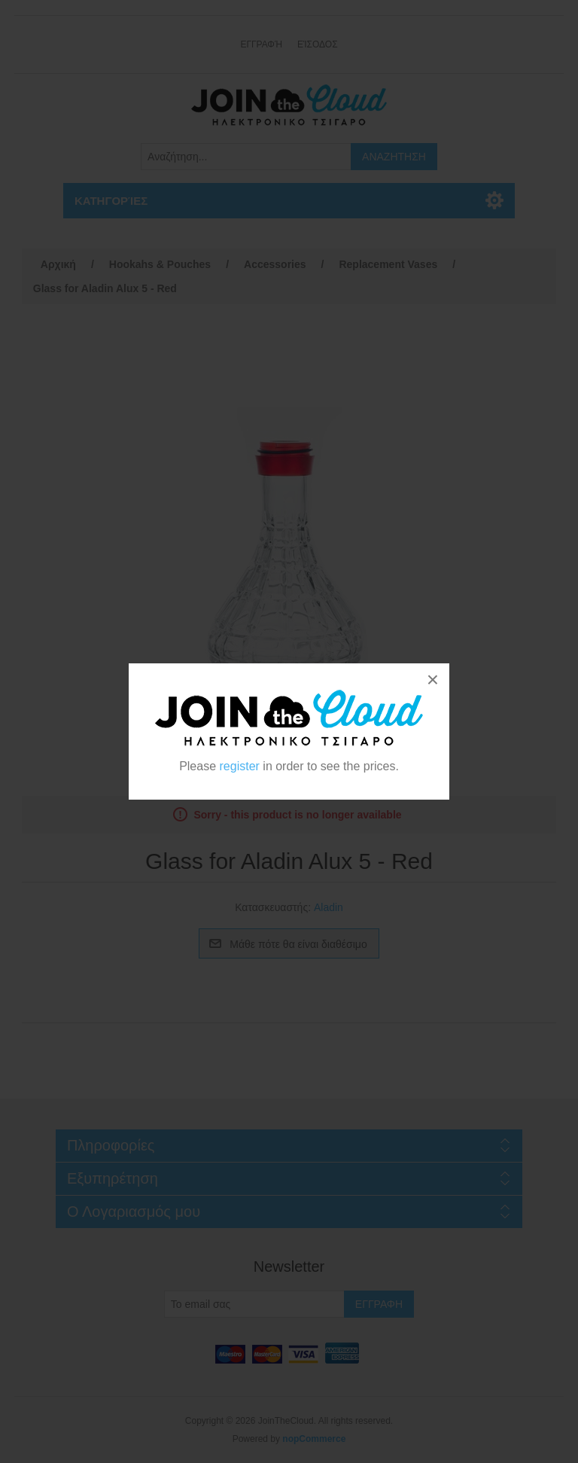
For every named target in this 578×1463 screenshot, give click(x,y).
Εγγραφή (261, 44)
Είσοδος (317, 44)
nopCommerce (313, 1439)
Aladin (328, 907)
